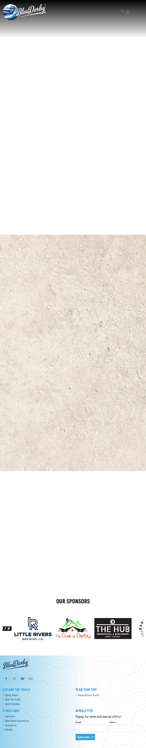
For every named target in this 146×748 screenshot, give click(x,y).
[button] (120, 11)
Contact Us (10, 725)
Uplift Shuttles (11, 703)
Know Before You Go (87, 695)
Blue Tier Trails (12, 699)
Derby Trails (10, 695)
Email (78, 722)
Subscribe (83, 737)
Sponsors (9, 716)
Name (112, 722)
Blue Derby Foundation (16, 720)
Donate (8, 729)
